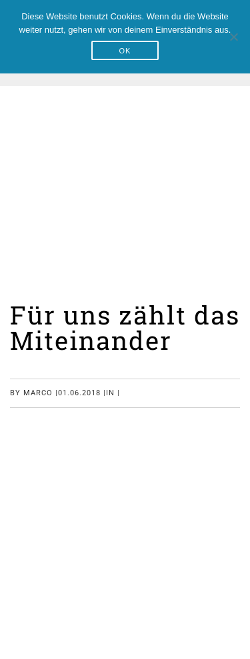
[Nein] (233, 36)
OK (125, 51)
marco (38, 393)
